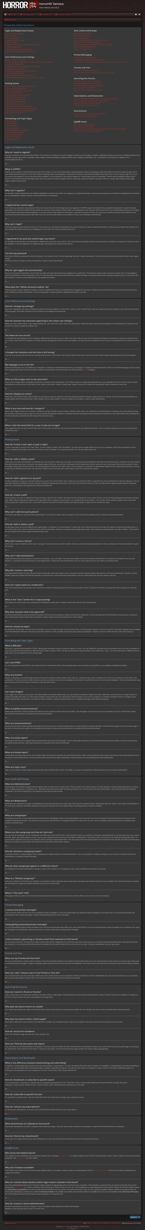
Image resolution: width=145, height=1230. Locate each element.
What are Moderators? (82, 36)
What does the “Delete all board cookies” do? (21, 51)
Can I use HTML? (11, 123)
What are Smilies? (11, 126)
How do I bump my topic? (14, 113)
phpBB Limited (64, 1156)
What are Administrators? (83, 33)
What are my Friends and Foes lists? (87, 70)
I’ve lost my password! (13, 47)
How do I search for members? (85, 88)
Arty (77, 1228)
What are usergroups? (82, 38)
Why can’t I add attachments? (15, 102)
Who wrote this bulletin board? (84, 124)
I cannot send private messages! (85, 58)
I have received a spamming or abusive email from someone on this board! (100, 62)
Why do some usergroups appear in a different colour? (93, 45)
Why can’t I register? (12, 38)
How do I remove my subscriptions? (86, 105)
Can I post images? (12, 128)
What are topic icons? (12, 139)
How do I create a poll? (13, 93)
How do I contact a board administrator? (88, 131)
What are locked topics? (13, 137)
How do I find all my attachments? (86, 116)
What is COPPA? (11, 36)
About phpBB (21, 1158)
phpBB (85, 370)
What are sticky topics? (13, 135)
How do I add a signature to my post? (18, 91)
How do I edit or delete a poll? (15, 97)
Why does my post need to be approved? (19, 111)
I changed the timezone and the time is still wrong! (22, 66)
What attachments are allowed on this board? (90, 114)
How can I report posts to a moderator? (19, 106)
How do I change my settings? (15, 60)
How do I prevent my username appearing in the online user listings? (29, 62)
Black (68, 1228)
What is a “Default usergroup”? (85, 47)
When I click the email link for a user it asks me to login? (25, 78)
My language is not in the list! (15, 69)
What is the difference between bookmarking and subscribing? (96, 99)
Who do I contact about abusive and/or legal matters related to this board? (100, 129)
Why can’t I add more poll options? (17, 95)
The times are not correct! (14, 64)
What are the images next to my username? (20, 71)
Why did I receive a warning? (15, 104)
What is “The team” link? (82, 49)
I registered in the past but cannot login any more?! (23, 45)
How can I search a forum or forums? (87, 81)
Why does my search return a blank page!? (89, 86)
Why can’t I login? (11, 42)
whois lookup (19, 1187)
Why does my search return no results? (88, 83)
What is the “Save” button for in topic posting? (21, 108)
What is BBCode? (11, 121)
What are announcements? (14, 132)
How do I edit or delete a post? (16, 88)
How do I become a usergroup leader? (87, 42)
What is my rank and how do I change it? (19, 75)
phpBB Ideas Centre (100, 1170)
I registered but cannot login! (15, 40)
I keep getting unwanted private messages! (89, 60)
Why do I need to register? (14, 33)
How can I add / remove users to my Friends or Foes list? (94, 73)
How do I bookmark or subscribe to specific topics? (92, 101)
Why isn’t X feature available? (84, 127)
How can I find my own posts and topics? (88, 90)
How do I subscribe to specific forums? (87, 103)
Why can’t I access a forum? (15, 99)
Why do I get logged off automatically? (18, 49)
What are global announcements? (17, 130)
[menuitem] (12, 14)
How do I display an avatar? (15, 73)
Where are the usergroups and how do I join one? (91, 40)
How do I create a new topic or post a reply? (20, 86)
